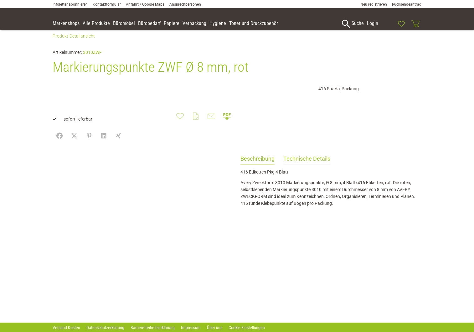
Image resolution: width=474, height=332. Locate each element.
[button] (466, 24)
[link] (387, 24)
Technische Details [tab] (306, 165)
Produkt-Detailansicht (74, 42)
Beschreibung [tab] (257, 165)
